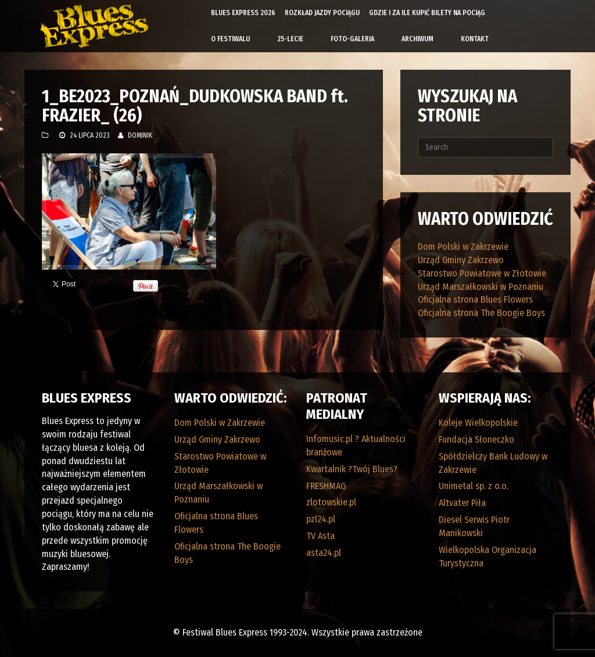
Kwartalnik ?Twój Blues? (351, 469)
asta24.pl (323, 552)
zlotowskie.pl (331, 502)
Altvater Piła (462, 502)
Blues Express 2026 (243, 13)
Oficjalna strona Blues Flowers (475, 299)
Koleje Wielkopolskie (478, 422)
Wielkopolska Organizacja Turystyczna (487, 556)
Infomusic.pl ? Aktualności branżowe (356, 445)
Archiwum (417, 39)
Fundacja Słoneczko (476, 439)
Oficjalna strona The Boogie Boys (481, 312)
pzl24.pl (320, 519)
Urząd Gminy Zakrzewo (461, 259)
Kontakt (475, 39)
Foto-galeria (352, 39)
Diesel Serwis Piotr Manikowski (474, 526)
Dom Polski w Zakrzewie (463, 246)
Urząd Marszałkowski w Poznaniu (480, 286)
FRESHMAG (326, 485)
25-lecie (290, 39)
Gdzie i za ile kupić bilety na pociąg (427, 13)
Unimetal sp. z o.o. (473, 485)
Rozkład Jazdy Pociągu (322, 13)
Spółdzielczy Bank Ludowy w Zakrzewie (493, 463)
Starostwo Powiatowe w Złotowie (482, 273)
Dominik (140, 135)
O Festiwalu (230, 39)
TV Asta (320, 535)
